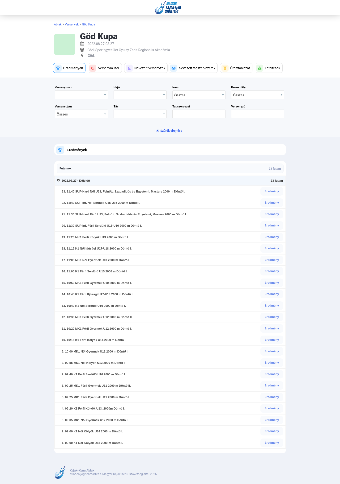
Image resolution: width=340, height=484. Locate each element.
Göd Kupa (88, 24)
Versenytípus (63, 106)
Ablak (58, 24)
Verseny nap (63, 87)
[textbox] (198, 114)
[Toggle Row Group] (59, 180)
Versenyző (238, 106)
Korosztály (238, 87)
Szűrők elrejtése (171, 130)
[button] (69, 68)
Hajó (117, 87)
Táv (116, 106)
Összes (179, 95)
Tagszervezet (181, 106)
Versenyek (72, 24)
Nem (175, 87)
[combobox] (198, 94)
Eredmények (77, 150)
